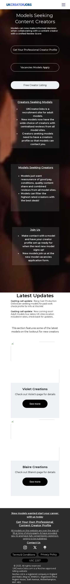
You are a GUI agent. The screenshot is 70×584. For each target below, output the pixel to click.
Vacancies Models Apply (35, 67)
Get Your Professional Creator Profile (35, 49)
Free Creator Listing (35, 85)
